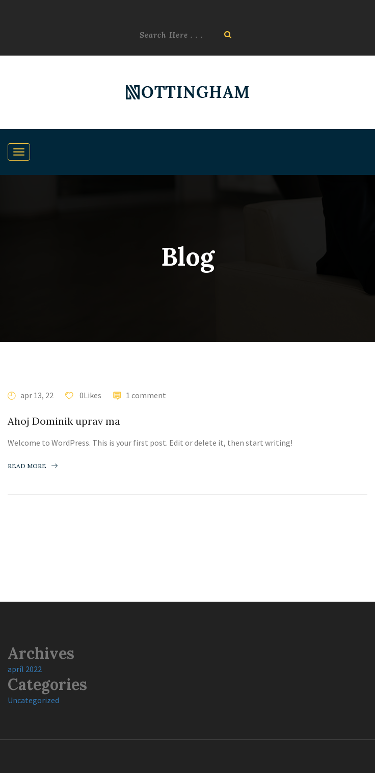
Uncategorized (33, 700)
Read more (33, 466)
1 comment (146, 395)
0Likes (89, 395)
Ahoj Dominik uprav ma (64, 421)
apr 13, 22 (36, 395)
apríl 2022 (25, 669)
